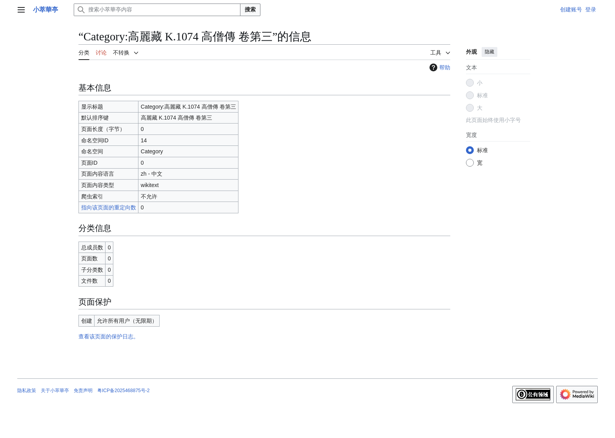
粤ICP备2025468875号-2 (123, 390)
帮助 (439, 67)
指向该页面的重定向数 (108, 207)
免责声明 (83, 390)
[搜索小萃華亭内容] (157, 10)
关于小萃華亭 (55, 390)
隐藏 (489, 52)
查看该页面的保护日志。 (108, 336)
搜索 (250, 9)
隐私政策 (26, 390)
